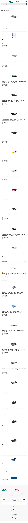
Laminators (6, 46)
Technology (12, 8)
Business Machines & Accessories (21, 8)
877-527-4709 (14, 508)
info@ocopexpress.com (14, 510)
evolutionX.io (23, 521)
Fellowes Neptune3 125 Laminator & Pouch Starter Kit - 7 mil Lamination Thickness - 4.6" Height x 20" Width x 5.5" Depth (14, 82)
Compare (24, 28)
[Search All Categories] (14, 4)
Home (2, 8)
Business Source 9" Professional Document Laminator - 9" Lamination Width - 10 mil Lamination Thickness (13, 22)
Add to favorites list (4, 28)
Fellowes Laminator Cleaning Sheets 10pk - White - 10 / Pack (12, 40)
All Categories (7, 8)
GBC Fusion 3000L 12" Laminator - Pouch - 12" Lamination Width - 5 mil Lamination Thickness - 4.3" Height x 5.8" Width (13, 465)
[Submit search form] (26, 4)
